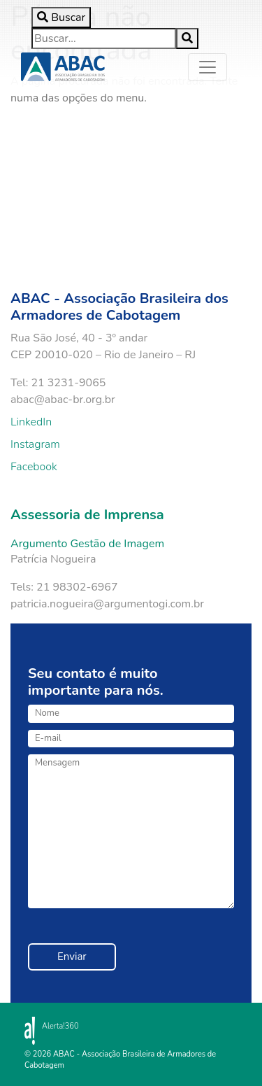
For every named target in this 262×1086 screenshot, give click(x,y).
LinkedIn (31, 422)
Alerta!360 (60, 1026)
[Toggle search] (61, 17)
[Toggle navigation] (207, 67)
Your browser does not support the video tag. (132, 188)
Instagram (35, 444)
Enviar (72, 957)
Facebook (33, 466)
